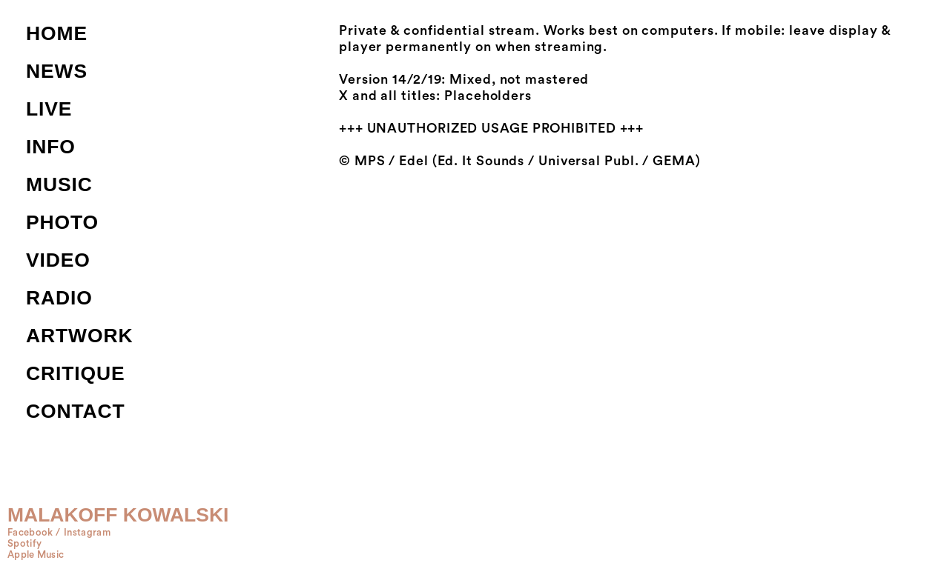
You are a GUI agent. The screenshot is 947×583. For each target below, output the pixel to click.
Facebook (30, 532)
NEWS (57, 71)
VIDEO (58, 260)
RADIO (59, 298)
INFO (51, 147)
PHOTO (62, 222)
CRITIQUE (75, 373)
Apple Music (35, 554)
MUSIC (59, 184)
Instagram (87, 532)
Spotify (24, 543)
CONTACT (75, 411)
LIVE (49, 109)
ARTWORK (79, 335)
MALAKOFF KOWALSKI (117, 515)
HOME (57, 33)
